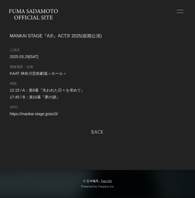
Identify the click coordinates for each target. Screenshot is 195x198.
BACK (97, 132)
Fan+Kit (106, 181)
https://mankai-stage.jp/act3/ (34, 114)
